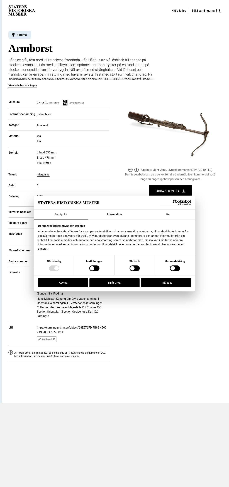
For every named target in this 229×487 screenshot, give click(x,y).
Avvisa (63, 282)
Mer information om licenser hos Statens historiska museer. (47, 356)
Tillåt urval (114, 282)
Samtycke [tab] (61, 214)
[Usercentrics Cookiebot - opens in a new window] (175, 202)
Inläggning (43, 174)
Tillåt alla (166, 282)
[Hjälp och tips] (179, 11)
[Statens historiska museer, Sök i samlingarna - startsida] (21, 10)
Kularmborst (44, 114)
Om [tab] (168, 214)
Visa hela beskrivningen (22, 85)
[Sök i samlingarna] (206, 11)
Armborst (42, 125)
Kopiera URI (46, 339)
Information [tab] (114, 214)
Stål (39, 136)
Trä (39, 141)
